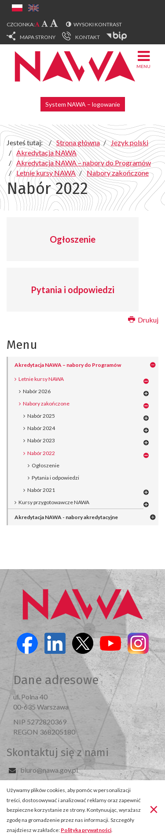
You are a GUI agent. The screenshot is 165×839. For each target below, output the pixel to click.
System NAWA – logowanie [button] (82, 104)
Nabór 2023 (41, 440)
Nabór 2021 (41, 490)
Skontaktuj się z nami (58, 752)
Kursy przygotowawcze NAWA (53, 502)
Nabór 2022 (41, 453)
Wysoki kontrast (97, 24)
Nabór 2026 (37, 391)
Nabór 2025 (41, 415)
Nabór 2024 (41, 428)
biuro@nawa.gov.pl (49, 770)
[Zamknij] (153, 809)
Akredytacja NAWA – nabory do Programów (68, 365)
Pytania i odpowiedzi (72, 289)
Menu (143, 59)
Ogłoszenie (72, 239)
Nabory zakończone (46, 403)
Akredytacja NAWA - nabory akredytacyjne (66, 517)
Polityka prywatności (86, 830)
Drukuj (143, 320)
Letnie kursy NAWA (41, 379)
